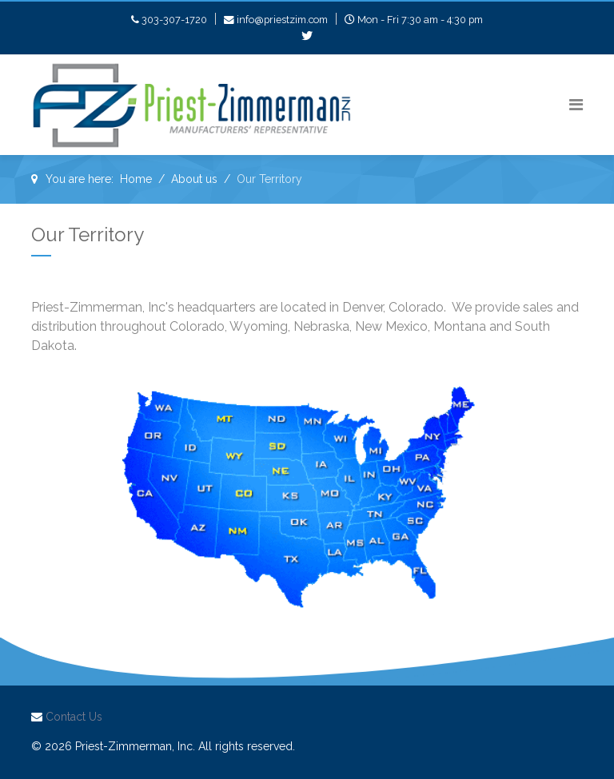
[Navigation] (576, 105)
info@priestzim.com (282, 20)
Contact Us (74, 716)
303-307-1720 (174, 20)
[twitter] (307, 36)
